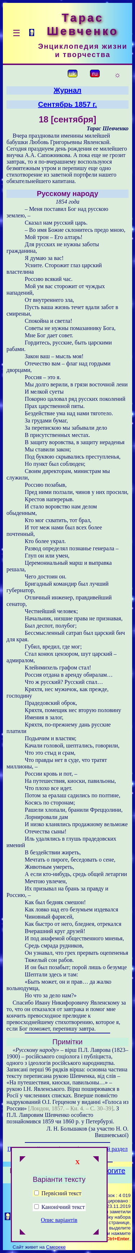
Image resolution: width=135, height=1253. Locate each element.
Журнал (67, 90)
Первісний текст (57, 1193)
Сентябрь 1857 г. (67, 104)
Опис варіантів (59, 1220)
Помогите (109, 1171)
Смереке (56, 1247)
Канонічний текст (63, 1207)
